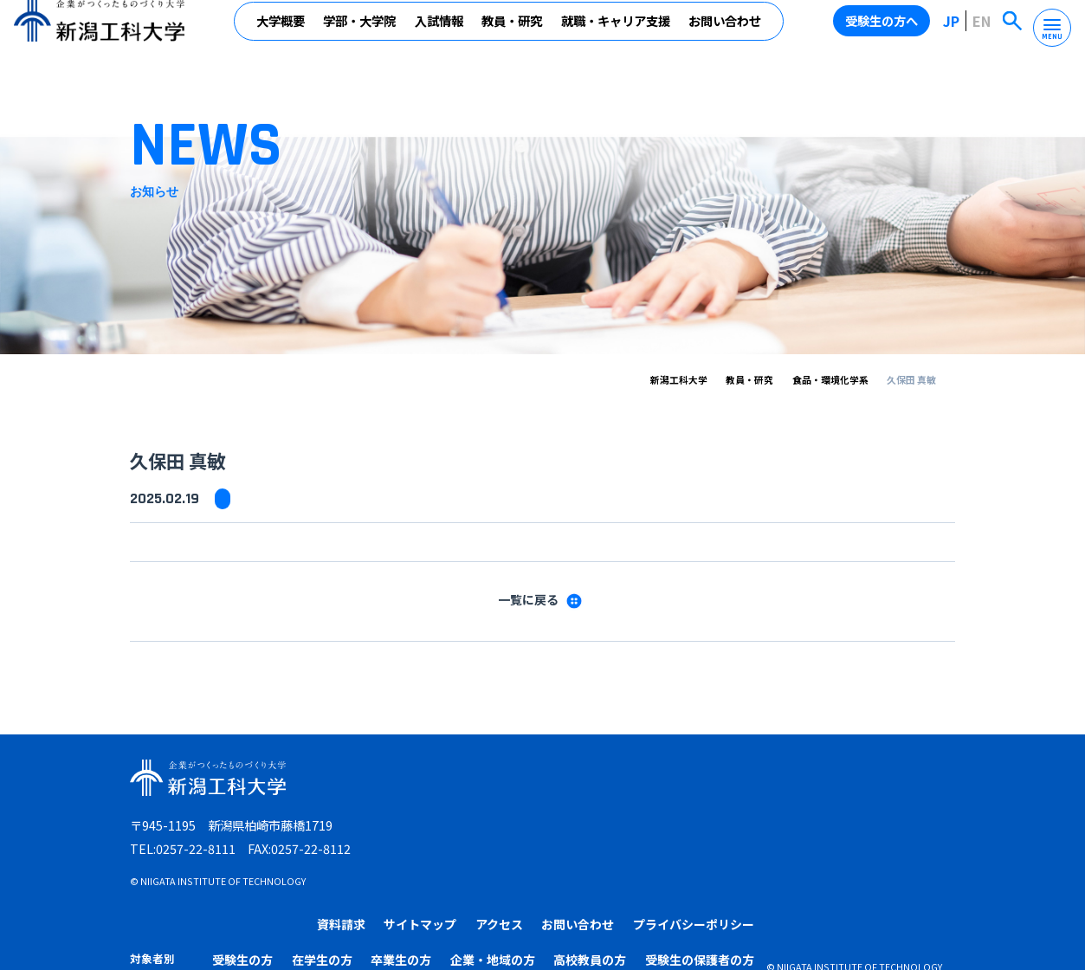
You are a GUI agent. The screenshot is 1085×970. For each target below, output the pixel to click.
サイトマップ (620, 782)
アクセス (700, 782)
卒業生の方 (623, 818)
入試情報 (440, 33)
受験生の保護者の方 (904, 818)
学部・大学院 (361, 33)
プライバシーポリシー (894, 782)
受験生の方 (473, 818)
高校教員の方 (801, 818)
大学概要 (281, 33)
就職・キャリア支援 (616, 33)
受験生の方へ (885, 33)
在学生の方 (548, 818)
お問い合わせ (726, 33)
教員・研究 (513, 33)
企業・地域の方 (709, 818)
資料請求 (542, 782)
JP (954, 33)
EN (984, 33)
